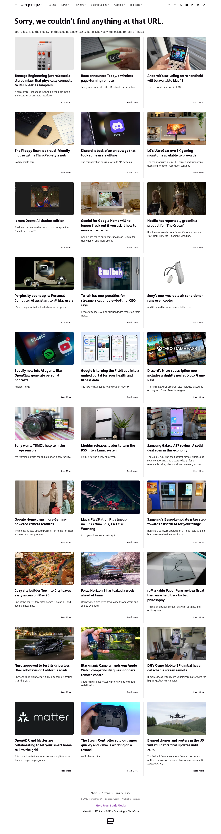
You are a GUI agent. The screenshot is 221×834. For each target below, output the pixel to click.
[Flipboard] (192, 5)
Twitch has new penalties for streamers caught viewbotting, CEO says (108, 300)
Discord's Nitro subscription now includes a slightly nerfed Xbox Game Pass (176, 375)
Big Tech (135, 5)
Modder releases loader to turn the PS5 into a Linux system (108, 448)
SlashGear (133, 811)
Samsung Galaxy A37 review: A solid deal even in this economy (175, 448)
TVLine (99, 811)
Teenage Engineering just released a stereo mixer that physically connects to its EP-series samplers (43, 80)
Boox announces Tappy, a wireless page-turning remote (107, 78)
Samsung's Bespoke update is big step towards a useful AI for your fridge (176, 522)
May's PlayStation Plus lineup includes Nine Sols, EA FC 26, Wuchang (104, 524)
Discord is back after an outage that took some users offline (108, 153)
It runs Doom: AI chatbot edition (39, 221)
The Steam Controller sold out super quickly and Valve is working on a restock (109, 745)
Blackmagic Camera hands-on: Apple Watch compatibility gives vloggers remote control (109, 670)
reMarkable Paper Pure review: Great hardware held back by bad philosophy (175, 595)
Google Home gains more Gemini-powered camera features (41, 522)
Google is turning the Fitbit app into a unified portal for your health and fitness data (110, 375)
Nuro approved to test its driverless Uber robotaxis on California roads (42, 668)
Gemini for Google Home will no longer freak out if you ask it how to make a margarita (108, 225)
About (94, 793)
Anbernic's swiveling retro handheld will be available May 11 (175, 78)
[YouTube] (186, 5)
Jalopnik (86, 811)
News (64, 5)
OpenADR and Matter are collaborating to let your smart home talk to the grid (43, 745)
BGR (108, 811)
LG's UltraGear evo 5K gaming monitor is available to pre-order (172, 153)
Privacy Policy (122, 793)
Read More (66, 103)
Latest (52, 5)
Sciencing (119, 811)
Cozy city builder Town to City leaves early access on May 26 (43, 593)
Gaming (118, 5)
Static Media (95, 799)
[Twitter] (180, 5)
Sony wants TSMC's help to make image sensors (40, 448)
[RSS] (204, 5)
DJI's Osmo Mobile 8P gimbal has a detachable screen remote (173, 668)
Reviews (79, 5)
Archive (106, 793)
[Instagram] (175, 5)
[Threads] (198, 5)
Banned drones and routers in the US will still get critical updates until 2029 (175, 745)
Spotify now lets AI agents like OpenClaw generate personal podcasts (38, 375)
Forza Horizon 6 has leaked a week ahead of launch (107, 593)
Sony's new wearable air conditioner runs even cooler (175, 298)
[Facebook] (169, 5)
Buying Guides (99, 5)
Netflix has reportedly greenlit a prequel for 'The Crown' (172, 223)
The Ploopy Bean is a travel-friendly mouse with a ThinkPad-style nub (42, 153)
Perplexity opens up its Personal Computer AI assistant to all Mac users (44, 298)
